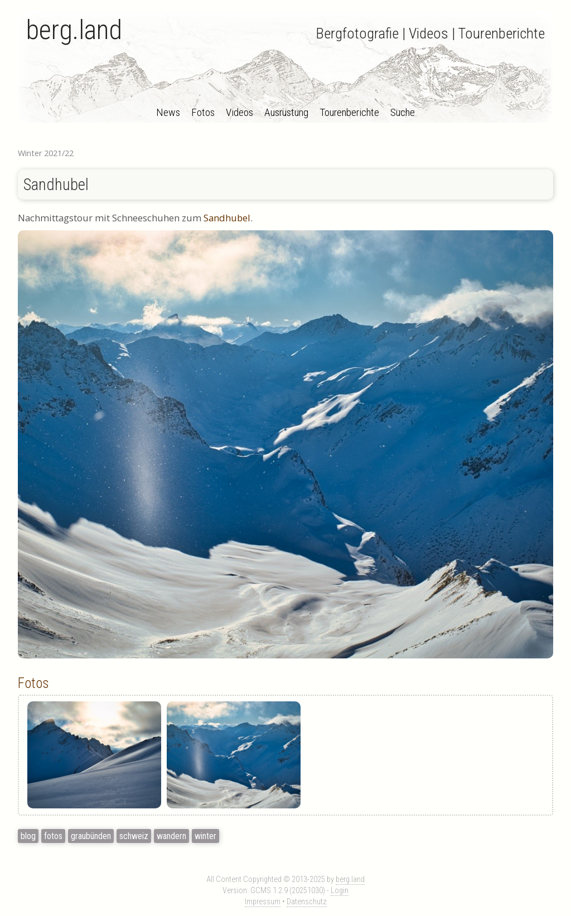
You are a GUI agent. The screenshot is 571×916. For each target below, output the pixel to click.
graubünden (91, 836)
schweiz (133, 836)
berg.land (74, 30)
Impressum (262, 902)
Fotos (203, 112)
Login (340, 890)
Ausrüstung (286, 112)
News (168, 112)
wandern (171, 836)
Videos (239, 112)
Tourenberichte (349, 112)
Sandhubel (56, 184)
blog (28, 836)
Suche (402, 112)
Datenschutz (307, 902)
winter (205, 836)
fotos (53, 836)
